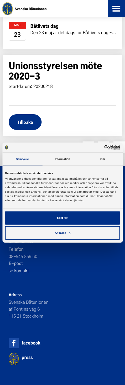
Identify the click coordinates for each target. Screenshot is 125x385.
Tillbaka (25, 122)
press (27, 357)
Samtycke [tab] (22, 158)
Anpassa (62, 232)
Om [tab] (102, 158)
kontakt (21, 270)
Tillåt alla (62, 218)
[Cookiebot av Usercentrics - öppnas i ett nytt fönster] (95, 147)
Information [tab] (62, 158)
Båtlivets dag (44, 26)
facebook (31, 343)
